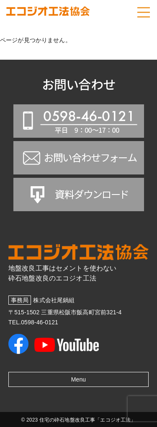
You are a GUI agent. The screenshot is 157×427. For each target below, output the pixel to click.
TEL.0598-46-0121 (33, 322)
